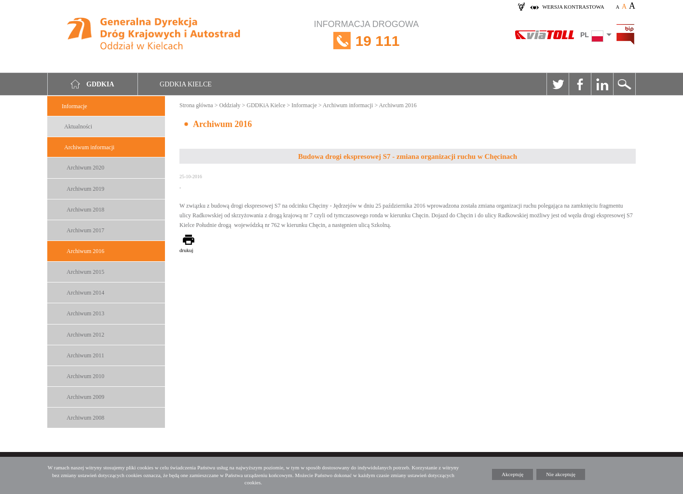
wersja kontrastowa (573, 7)
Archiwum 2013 (85, 313)
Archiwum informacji (89, 147)
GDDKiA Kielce (265, 105)
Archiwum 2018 (85, 209)
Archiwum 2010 (85, 376)
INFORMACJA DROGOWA (366, 40)
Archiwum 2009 (85, 397)
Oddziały (229, 105)
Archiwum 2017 (85, 230)
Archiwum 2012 (85, 334)
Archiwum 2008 (85, 417)
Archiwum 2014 (85, 292)
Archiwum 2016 (85, 251)
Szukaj (624, 84)
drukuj (186, 250)
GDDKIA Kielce (186, 84)
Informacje (74, 106)
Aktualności (78, 126)
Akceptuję (512, 474)
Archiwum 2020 (85, 167)
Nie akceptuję (560, 474)
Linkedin (602, 84)
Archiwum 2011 (85, 355)
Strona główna (196, 105)
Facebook (580, 84)
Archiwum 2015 (85, 271)
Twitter (557, 84)
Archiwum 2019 (85, 188)
